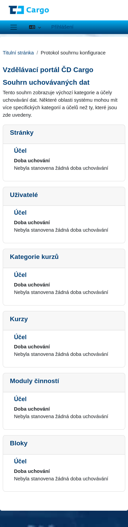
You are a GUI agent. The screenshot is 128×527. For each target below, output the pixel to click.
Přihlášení (62, 27)
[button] (35, 27)
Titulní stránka (18, 52)
